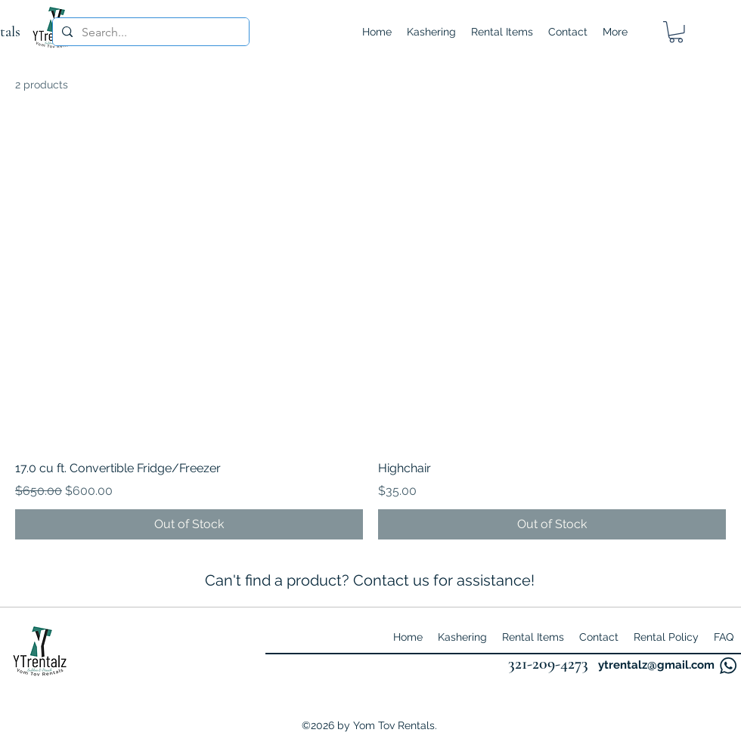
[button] (676, 32)
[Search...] (149, 32)
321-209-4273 (548, 663)
